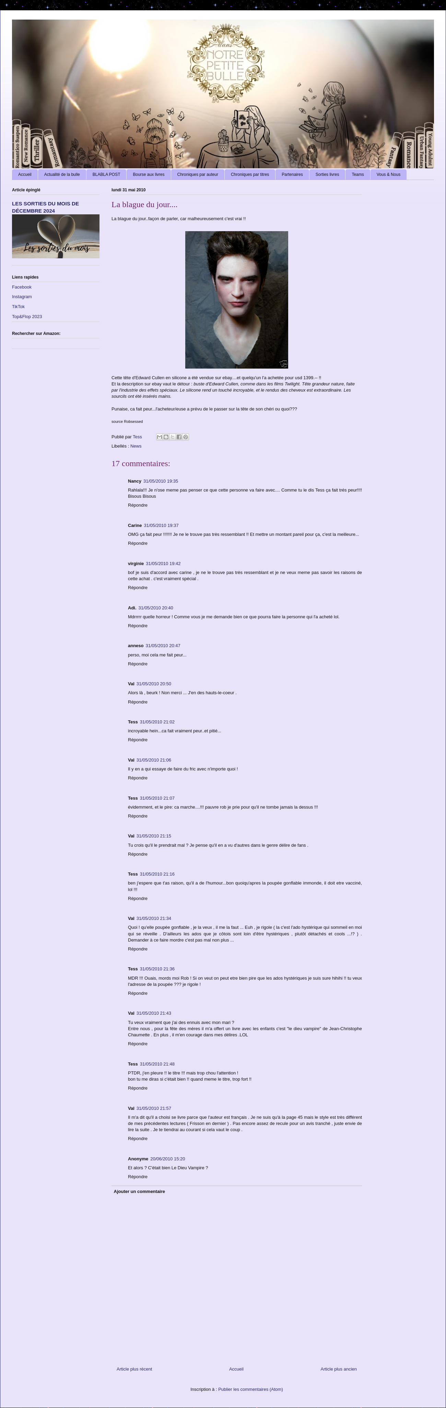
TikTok (18, 306)
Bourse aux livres (148, 174)
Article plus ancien (339, 1369)
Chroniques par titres (250, 174)
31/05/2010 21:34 (154, 918)
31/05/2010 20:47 (163, 645)
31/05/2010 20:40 (156, 607)
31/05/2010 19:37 (161, 525)
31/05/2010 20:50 (154, 683)
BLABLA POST (106, 174)
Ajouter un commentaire (139, 1191)
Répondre (138, 505)
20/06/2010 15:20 (167, 1158)
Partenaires (292, 174)
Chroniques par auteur (197, 174)
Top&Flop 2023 (27, 316)
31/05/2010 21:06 (154, 760)
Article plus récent (134, 1369)
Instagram (22, 296)
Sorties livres (327, 174)
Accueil (25, 174)
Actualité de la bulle (62, 174)
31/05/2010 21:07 (157, 798)
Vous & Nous (388, 174)
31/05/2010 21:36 (157, 968)
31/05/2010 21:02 (157, 721)
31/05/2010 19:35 (160, 481)
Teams (358, 174)
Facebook (22, 287)
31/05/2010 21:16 (157, 874)
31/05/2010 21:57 (154, 1108)
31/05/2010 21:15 (154, 835)
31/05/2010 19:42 (163, 563)
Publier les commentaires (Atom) (250, 1389)
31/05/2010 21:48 (157, 1064)
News (136, 446)
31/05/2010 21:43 (154, 1013)
